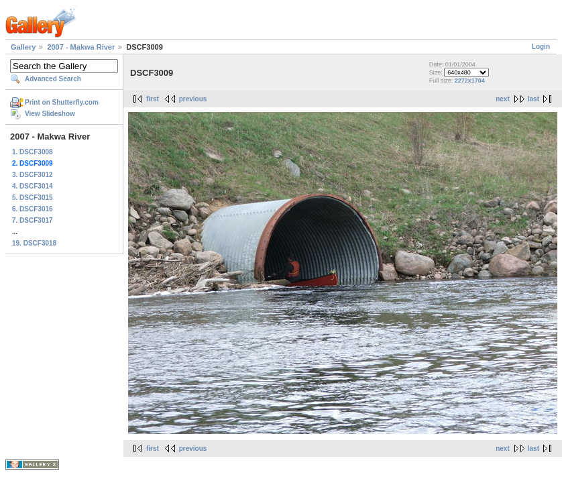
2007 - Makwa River (81, 47)
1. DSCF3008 (32, 152)
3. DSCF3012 (32, 174)
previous (193, 99)
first (152, 99)
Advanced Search (53, 79)
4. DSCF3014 (32, 186)
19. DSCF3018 (34, 243)
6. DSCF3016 (32, 209)
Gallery (23, 47)
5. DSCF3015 (32, 197)
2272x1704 (470, 80)
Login (541, 46)
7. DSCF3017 (32, 220)
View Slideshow (50, 113)
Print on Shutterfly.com (62, 102)
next (503, 99)
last (533, 99)
